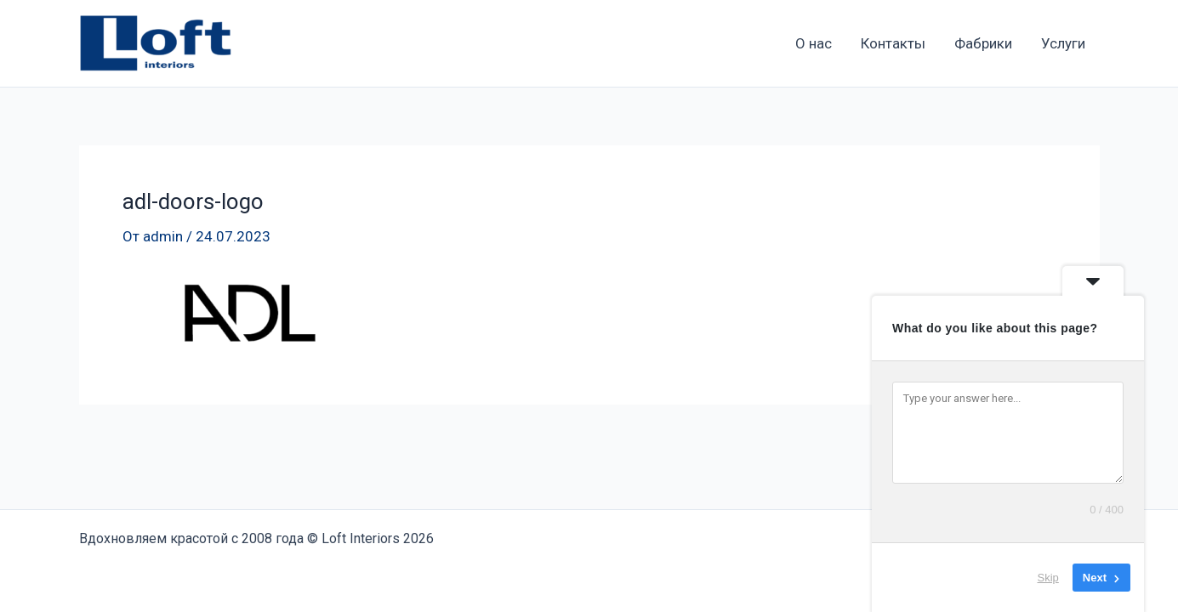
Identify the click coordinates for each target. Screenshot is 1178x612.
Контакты (893, 43)
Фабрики (983, 43)
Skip (1048, 577)
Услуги (1063, 43)
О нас (813, 43)
